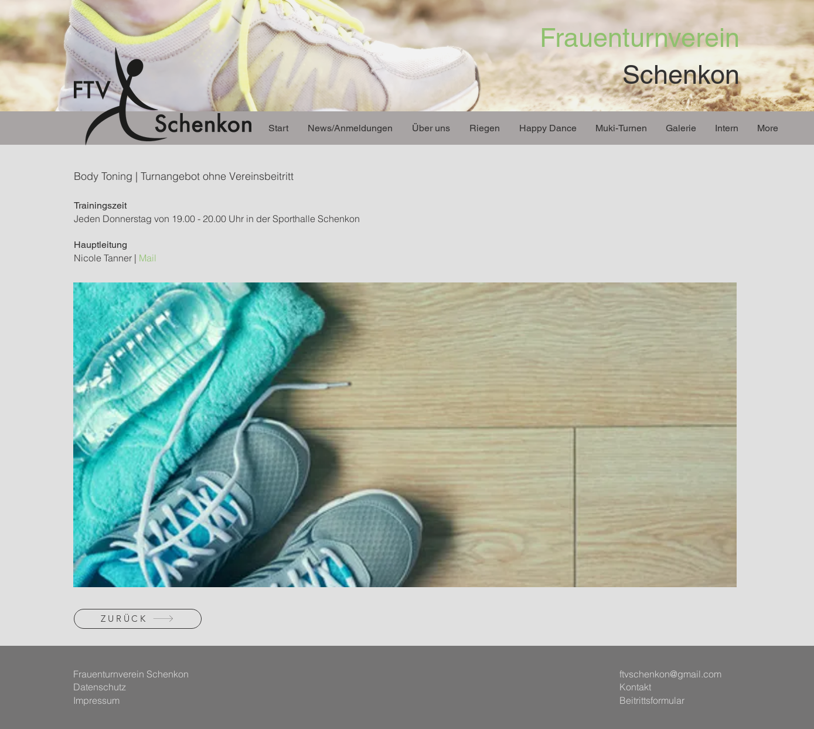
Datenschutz (99, 687)
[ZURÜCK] (138, 619)
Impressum (96, 700)
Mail (147, 258)
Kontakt (635, 687)
